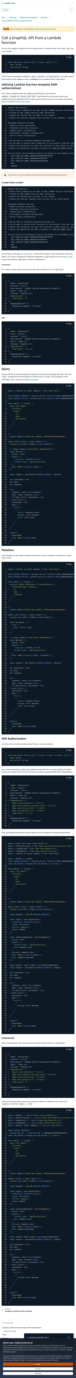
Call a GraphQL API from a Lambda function (17, 20)
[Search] (71, 10)
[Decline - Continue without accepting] (38, 1368)
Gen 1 (4, 17)
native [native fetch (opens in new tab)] (68, 256)
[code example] (38, 66)
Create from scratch (12, 181)
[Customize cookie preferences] (38, 1373)
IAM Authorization (14, 736)
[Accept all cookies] (38, 1364)
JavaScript (12, 17)
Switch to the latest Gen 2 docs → (46, 29)
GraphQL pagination (31, 378)
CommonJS (8, 1035)
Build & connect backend (28, 17)
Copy (69, 57)
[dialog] (38, 1358)
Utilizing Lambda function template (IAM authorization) (21, 1325)
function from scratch (22, 101)
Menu (5, 10)
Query (6, 367)
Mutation (8, 548)
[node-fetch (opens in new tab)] (28, 253)
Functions (44, 17)
